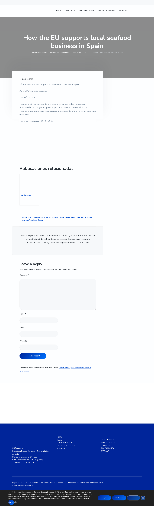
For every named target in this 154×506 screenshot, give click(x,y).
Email (22, 327)
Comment (24, 275)
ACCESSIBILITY (107, 448)
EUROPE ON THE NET (66, 445)
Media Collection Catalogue (46, 52)
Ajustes (133, 498)
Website (23, 341)
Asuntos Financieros (29, 220)
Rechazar (118, 498)
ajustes (11, 502)
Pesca (40, 220)
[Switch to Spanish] (133, 11)
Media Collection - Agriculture (69, 52)
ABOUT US (61, 449)
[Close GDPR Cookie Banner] (143, 498)
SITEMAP (105, 451)
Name (22, 314)
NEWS (59, 440)
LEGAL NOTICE (107, 439)
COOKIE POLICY (107, 445)
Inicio (32, 52)
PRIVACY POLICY (108, 442)
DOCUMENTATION (65, 443)
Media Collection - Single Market (58, 217)
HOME (59, 437)
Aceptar (104, 498)
